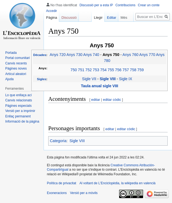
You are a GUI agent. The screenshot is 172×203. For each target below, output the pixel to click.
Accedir (51, 11)
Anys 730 (74, 54)
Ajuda (9, 79)
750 (74, 70)
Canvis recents (16, 63)
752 (88, 70)
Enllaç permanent (18, 116)
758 (133, 70)
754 (103, 70)
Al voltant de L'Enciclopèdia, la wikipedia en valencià (117, 183)
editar (95, 100)
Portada (11, 53)
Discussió (69, 17)
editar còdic (112, 100)
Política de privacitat (61, 183)
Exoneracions (57, 193)
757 (125, 70)
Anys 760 (130, 54)
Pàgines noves (16, 68)
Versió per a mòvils (84, 193)
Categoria (58, 141)
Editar (109, 17)
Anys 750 (111, 54)
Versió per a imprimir (20, 111)
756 (118, 70)
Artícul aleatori (15, 74)
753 (96, 70)
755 (111, 70)
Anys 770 (147, 54)
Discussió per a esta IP (96, 5)
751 (81, 70)
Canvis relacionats (18, 100)
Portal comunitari (17, 58)
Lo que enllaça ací (18, 95)
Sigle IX (125, 79)
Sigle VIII (108, 79)
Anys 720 (57, 54)
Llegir (95, 17)
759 (140, 70)
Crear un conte (148, 5)
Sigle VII (89, 79)
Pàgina (51, 17)
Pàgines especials (18, 106)
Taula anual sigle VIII (99, 86)
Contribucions (125, 5)
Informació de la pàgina (22, 121)
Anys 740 (91, 54)
